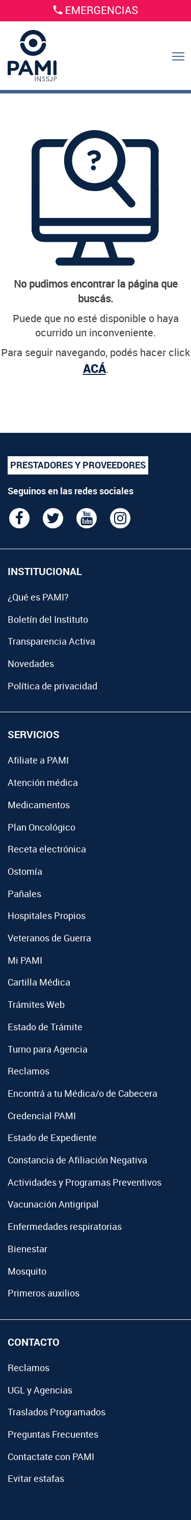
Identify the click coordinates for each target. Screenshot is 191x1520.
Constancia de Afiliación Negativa (77, 1160)
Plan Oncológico (41, 827)
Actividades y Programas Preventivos (84, 1182)
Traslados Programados (56, 1412)
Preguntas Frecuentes (53, 1434)
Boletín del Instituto (48, 619)
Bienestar (27, 1249)
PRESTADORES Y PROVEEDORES (78, 465)
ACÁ (94, 368)
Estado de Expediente (52, 1137)
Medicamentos (39, 805)
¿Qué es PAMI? (38, 597)
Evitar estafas (36, 1478)
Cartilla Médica (39, 982)
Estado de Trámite (45, 1027)
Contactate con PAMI (51, 1456)
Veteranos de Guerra (49, 938)
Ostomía (25, 871)
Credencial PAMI (42, 1116)
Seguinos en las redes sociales (70, 491)
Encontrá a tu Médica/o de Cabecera (82, 1093)
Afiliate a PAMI (38, 760)
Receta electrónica (47, 849)
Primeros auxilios (43, 1293)
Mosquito (27, 1271)
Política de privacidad (52, 686)
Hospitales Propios (47, 915)
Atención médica (43, 782)
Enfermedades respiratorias (65, 1226)
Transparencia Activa (51, 641)
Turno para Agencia (48, 1049)
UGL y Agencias (40, 1390)
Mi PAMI (25, 960)
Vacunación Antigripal (53, 1204)
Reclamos (28, 1071)
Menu (179, 67)
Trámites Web (36, 1004)
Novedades (31, 663)
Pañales (24, 894)
